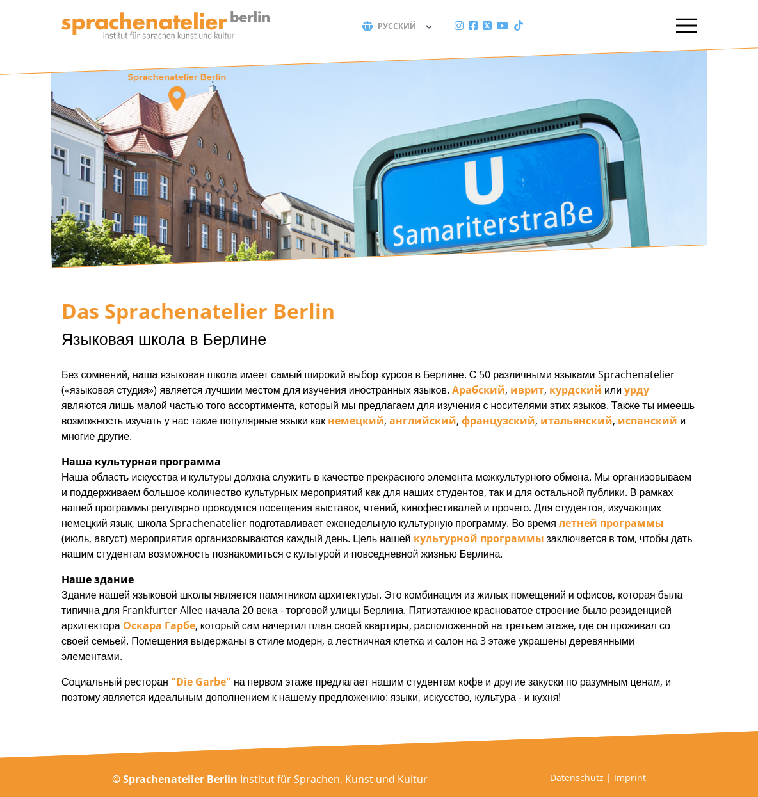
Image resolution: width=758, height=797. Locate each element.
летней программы (611, 523)
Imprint (630, 777)
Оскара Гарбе (159, 625)
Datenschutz (577, 777)
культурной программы (479, 538)
